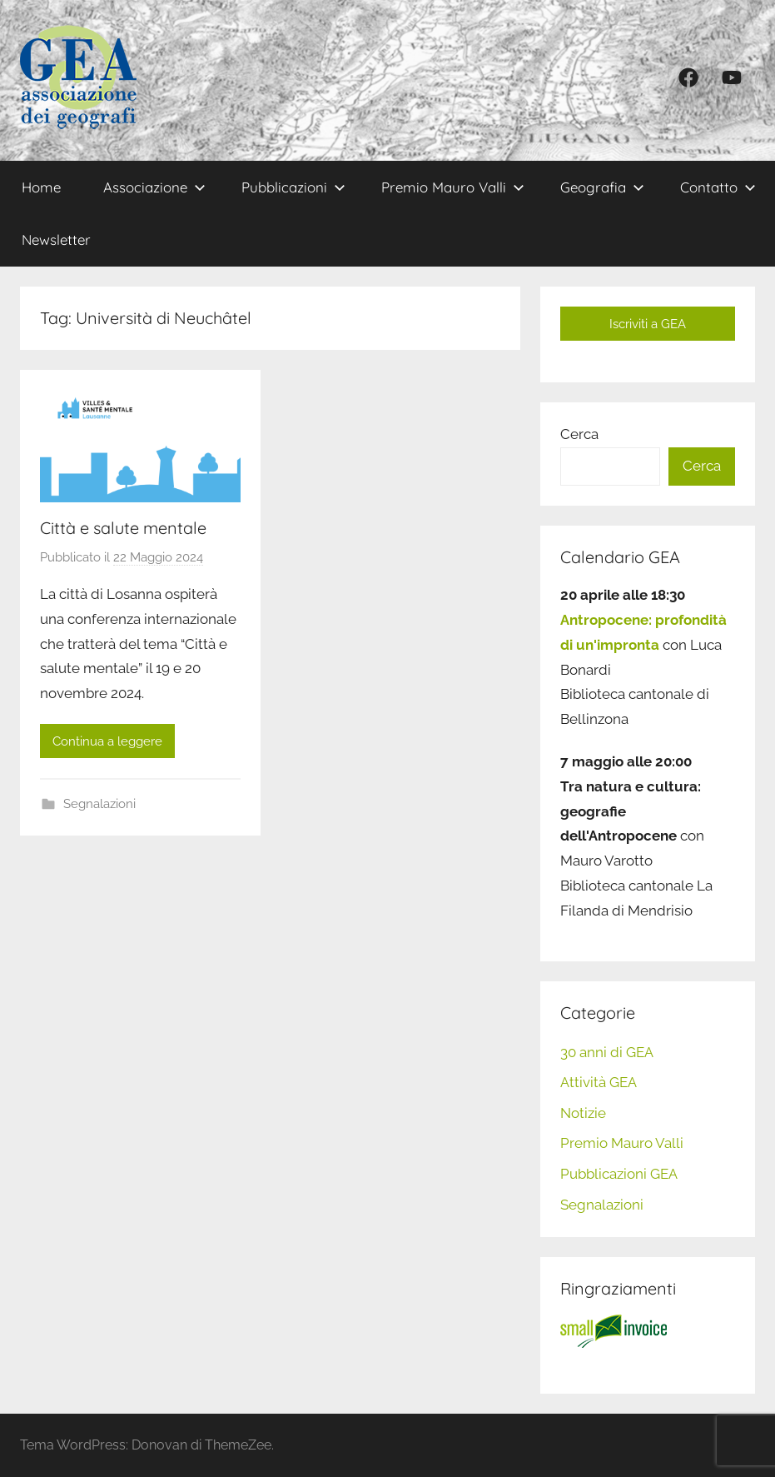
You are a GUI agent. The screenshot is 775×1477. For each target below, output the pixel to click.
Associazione (154, 187)
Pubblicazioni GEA (619, 1173)
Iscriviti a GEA (647, 324)
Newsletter (56, 239)
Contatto (718, 187)
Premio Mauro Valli (452, 187)
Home (41, 187)
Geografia (602, 187)
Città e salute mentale (123, 527)
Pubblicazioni (293, 187)
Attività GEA (598, 1082)
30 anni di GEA (606, 1052)
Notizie (583, 1113)
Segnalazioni (99, 803)
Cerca (579, 434)
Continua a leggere (107, 741)
